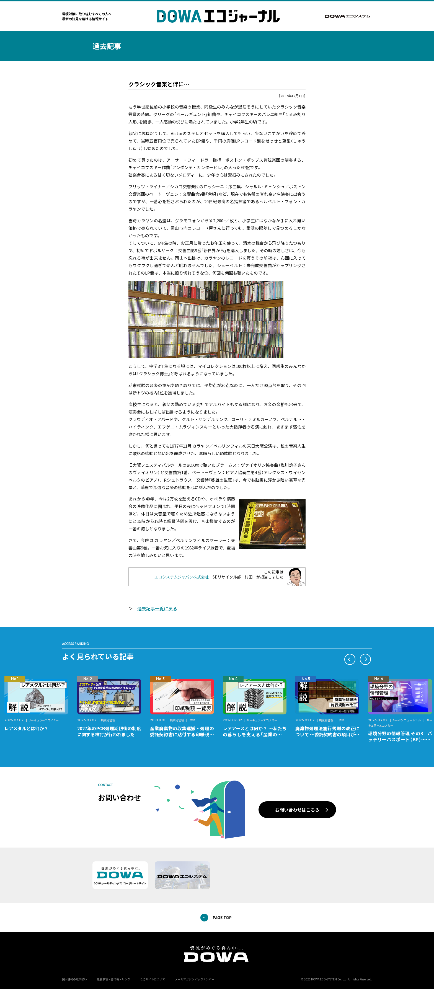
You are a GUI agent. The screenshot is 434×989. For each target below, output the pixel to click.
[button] (349, 659)
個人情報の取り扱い (74, 979)
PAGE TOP (222, 917)
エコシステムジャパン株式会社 (181, 577)
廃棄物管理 (108, 720)
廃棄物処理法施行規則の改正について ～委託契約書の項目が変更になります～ (327, 734)
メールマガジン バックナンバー (194, 979)
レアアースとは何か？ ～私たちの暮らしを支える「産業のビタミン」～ (255, 734)
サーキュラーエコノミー (43, 720)
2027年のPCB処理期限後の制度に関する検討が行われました (109, 731)
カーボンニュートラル (406, 720)
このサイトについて (152, 979)
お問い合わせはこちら (297, 809)
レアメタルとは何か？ (26, 728)
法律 (192, 720)
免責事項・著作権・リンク (113, 979)
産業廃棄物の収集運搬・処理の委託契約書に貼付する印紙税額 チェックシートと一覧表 (184, 734)
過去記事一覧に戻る (157, 608)
